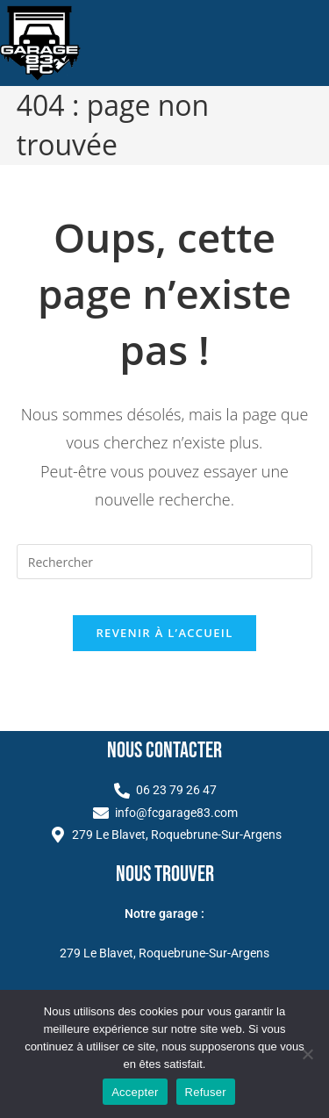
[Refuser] (307, 1054)
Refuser (205, 1092)
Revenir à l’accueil (164, 633)
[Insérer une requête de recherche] (165, 561)
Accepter (134, 1092)
